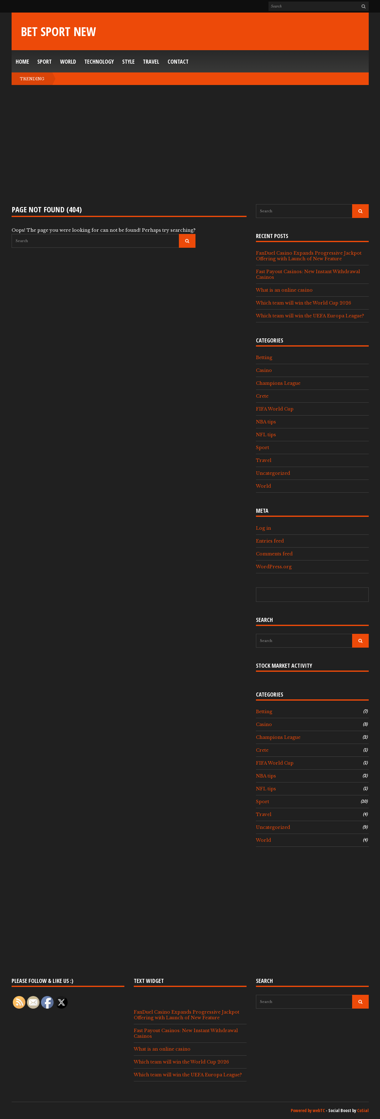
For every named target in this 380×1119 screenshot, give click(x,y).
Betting (264, 357)
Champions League (278, 383)
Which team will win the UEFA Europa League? (310, 316)
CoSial (363, 1110)
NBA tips (266, 422)
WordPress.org (274, 567)
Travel (151, 61)
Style (128, 61)
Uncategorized (273, 473)
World (68, 61)
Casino (264, 370)
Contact (178, 61)
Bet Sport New (58, 31)
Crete (262, 396)
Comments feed (274, 554)
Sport (44, 61)
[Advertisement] (190, 144)
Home (22, 61)
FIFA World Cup (275, 409)
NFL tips (266, 435)
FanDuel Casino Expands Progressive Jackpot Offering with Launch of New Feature (309, 256)
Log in (263, 528)
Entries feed (270, 541)
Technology (99, 61)
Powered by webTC (308, 1110)
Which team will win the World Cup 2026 (303, 303)
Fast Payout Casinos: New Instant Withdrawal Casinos (308, 274)
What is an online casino (284, 290)
